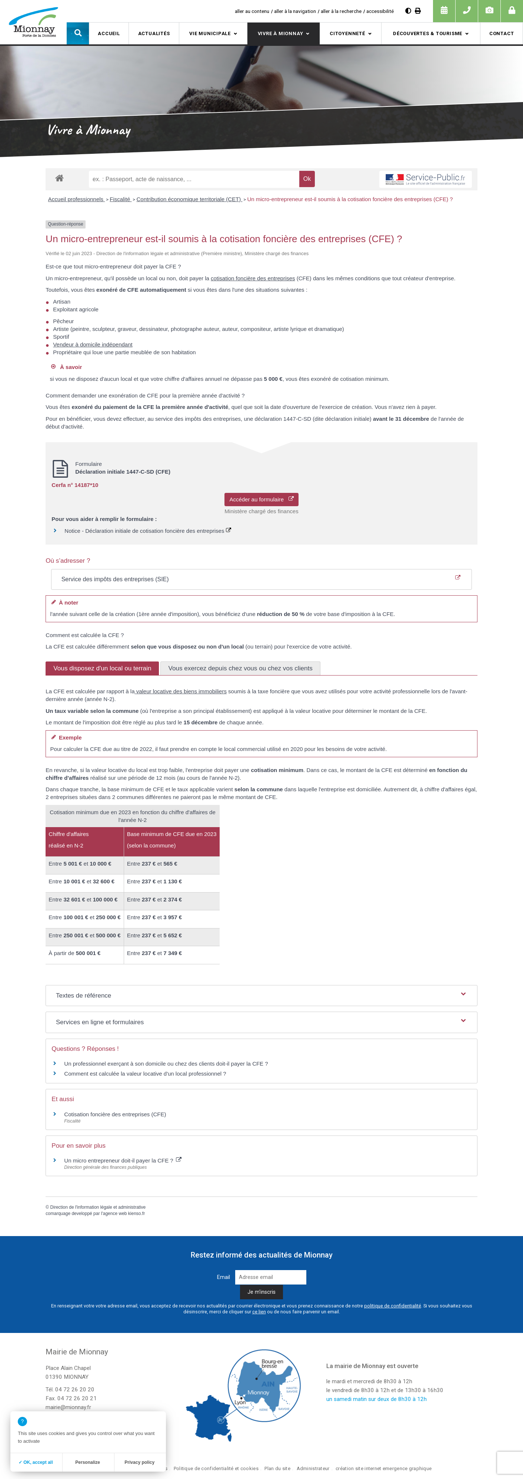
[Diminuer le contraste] (408, 10)
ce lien (259, 1311)
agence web (115, 1213)
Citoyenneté (347, 33)
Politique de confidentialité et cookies (216, 1468)
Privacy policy (139, 1462)
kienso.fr (136, 1213)
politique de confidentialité (392, 1306)
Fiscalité (120, 199)
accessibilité (380, 11)
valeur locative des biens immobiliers (180, 691)
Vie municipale (210, 33)
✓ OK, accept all (36, 1462)
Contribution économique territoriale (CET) (189, 199)
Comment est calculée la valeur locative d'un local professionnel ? (145, 1073)
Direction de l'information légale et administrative (98, 1207)
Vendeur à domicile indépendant (92, 344)
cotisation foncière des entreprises (253, 278)
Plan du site (277, 1468)
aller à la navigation (295, 11)
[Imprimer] (418, 10)
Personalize (87, 1462)
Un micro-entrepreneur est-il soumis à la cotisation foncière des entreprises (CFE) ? (350, 199)
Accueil (109, 33)
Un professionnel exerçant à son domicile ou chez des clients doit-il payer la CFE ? (166, 1063)
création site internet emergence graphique (384, 1468)
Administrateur (313, 1468)
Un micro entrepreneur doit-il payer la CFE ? (122, 1160)
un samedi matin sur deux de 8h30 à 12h (376, 1399)
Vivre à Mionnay (280, 33)
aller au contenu (252, 11)
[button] (78, 33)
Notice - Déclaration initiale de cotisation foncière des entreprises (147, 531)
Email (223, 1277)
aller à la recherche (341, 11)
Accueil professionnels (76, 199)
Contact (501, 33)
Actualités (154, 33)
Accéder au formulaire (261, 499)
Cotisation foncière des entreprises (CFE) (115, 1114)
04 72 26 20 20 (74, 1389)
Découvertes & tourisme (427, 33)
